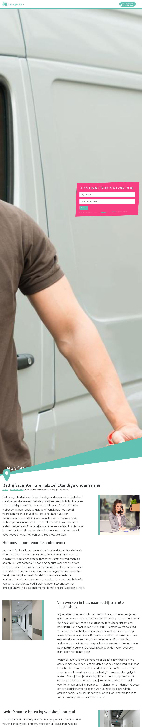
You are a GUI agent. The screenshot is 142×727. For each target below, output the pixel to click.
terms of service (112, 211)
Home (5, 490)
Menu (138, 4)
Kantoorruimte (16, 490)
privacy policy (104, 212)
